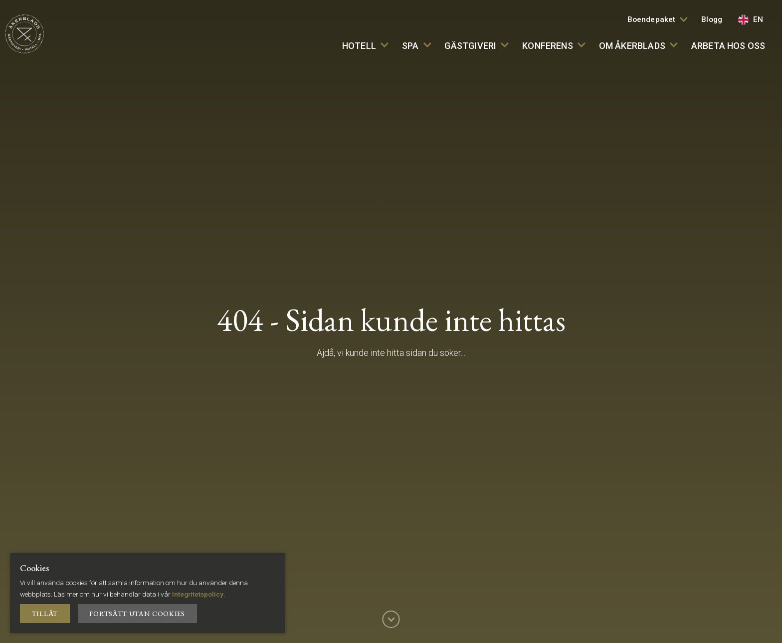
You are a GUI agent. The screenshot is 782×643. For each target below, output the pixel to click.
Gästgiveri (476, 45)
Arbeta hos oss (728, 45)
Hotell (365, 45)
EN (750, 19)
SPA (416, 45)
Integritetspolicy (197, 594)
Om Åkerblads (638, 45)
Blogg (711, 19)
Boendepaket (657, 19)
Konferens (553, 45)
